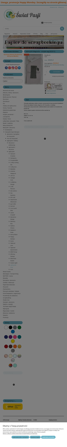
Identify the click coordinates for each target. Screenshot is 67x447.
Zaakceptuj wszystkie (48, 437)
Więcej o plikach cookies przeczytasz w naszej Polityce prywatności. (20, 433)
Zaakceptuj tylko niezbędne (20, 437)
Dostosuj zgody (35, 437)
